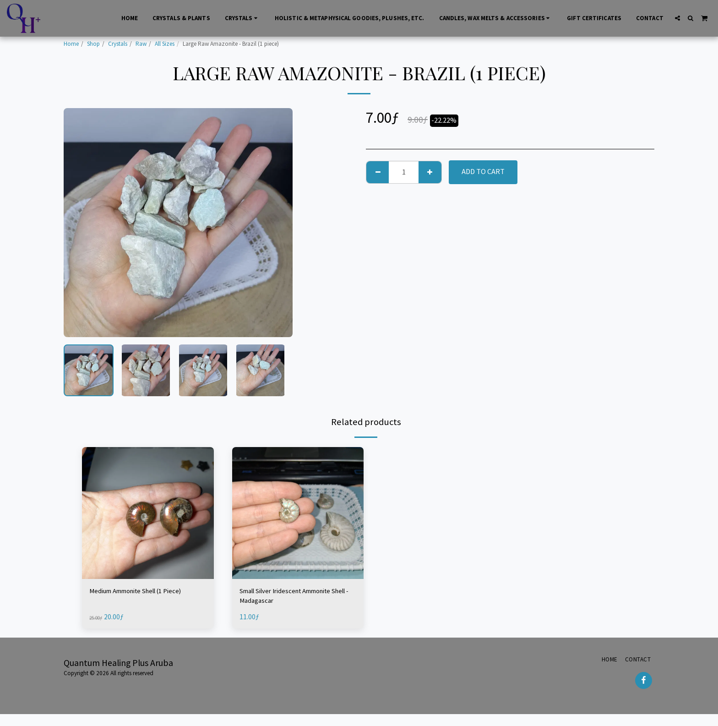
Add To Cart (483, 171)
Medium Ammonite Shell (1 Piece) (143, 591)
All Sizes (164, 44)
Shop (93, 44)
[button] (677, 18)
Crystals (117, 44)
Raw (141, 44)
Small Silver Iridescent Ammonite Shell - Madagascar (293, 597)
